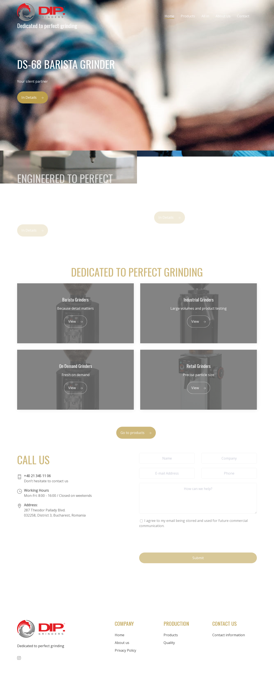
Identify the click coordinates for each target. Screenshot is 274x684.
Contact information (228, 635)
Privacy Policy (125, 650)
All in (205, 16)
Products (188, 16)
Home (169, 16)
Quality (169, 642)
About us (122, 642)
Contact (243, 16)
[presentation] (171, 540)
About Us (223, 16)
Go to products (136, 438)
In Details (32, 97)
